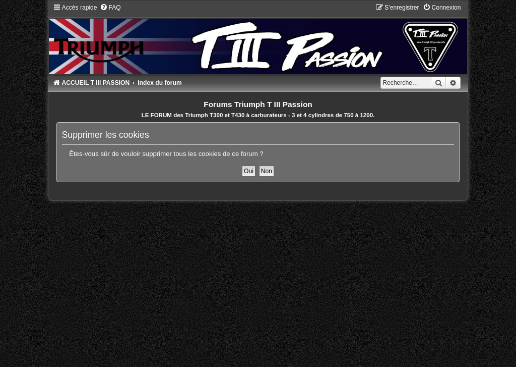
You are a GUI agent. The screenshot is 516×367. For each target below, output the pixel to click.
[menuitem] (110, 7)
